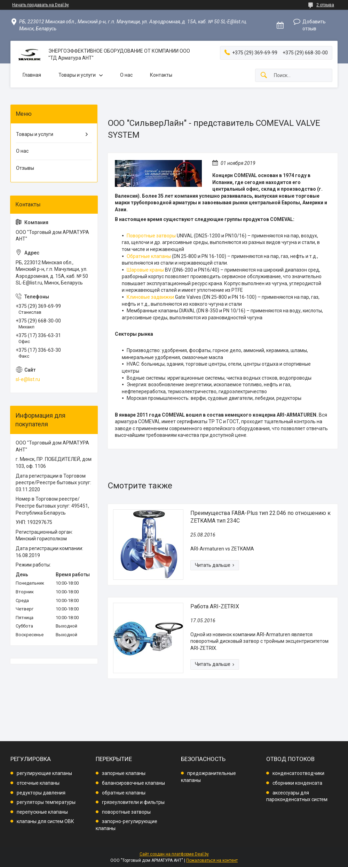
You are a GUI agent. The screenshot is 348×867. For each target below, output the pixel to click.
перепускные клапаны (42, 812)
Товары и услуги (77, 75)
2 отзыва (325, 4)
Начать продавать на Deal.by (40, 4)
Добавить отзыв (314, 25)
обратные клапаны (123, 793)
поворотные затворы (126, 812)
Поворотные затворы (151, 235)
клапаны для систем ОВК (45, 821)
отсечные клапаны (38, 783)
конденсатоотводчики (298, 773)
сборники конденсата (297, 783)
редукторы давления (41, 793)
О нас (126, 75)
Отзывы (25, 168)
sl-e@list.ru (28, 379)
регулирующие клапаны (44, 773)
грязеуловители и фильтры (133, 802)
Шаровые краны (145, 270)
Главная (32, 75)
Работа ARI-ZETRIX (214, 606)
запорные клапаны (123, 773)
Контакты (161, 75)
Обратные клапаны (149, 256)
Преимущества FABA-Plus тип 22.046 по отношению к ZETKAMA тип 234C (260, 517)
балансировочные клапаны (133, 783)
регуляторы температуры (46, 802)
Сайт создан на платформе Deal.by (174, 854)
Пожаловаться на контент (212, 860)
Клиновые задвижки (150, 297)
